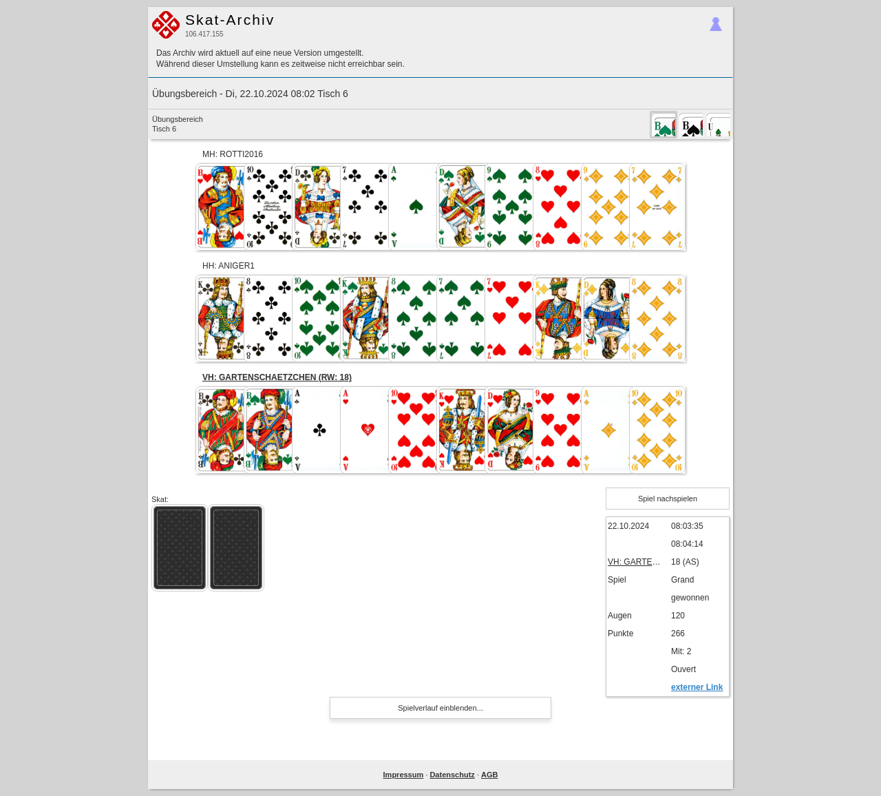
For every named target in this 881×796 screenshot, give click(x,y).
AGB (489, 775)
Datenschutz (451, 775)
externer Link (697, 687)
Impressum (403, 775)
